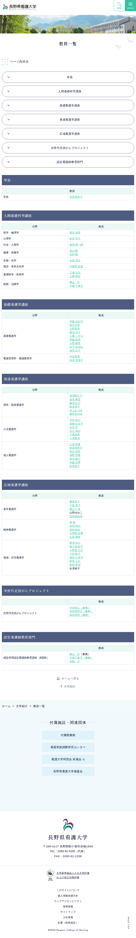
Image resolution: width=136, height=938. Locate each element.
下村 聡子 (75, 553)
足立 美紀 (75, 431)
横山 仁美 (75, 509)
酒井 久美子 (76, 557)
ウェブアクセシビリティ (68, 901)
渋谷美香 (74, 356)
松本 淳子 (75, 238)
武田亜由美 (75, 516)
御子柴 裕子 (76, 546)
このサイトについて (68, 890)
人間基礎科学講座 (70, 91)
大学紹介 (70, 686)
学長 (70, 77)
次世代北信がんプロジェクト (70, 147)
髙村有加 (74, 529)
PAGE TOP (128, 923)
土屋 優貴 (75, 536)
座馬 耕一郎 (76, 244)
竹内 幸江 (75, 420)
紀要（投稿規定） (68, 922)
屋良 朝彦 (75, 232)
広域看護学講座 (70, 133)
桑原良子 (74, 501)
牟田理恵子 (75, 447)
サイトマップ (68, 912)
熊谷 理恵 (75, 451)
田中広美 (74, 325)
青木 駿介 (75, 458)
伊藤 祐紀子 (76, 321)
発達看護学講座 (70, 119)
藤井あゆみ (75, 413)
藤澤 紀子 (75, 403)
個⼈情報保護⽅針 (68, 895)
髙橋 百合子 (76, 423)
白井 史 (73, 427)
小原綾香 (74, 434)
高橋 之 (74, 661)
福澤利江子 (75, 395)
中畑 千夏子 (76, 285)
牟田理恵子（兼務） (81, 611)
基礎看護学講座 (70, 105)
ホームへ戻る (70, 678)
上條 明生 (75, 276)
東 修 (72, 522)
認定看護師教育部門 (70, 161)
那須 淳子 (75, 332)
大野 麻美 (75, 343)
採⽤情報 (68, 906)
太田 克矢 (75, 260)
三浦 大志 (75, 272)
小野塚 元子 (76, 550)
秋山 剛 (73, 250)
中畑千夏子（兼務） (81, 657)
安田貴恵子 (75, 196)
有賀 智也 (75, 525)
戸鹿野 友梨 (76, 266)
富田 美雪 (75, 564)
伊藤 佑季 (75, 462)
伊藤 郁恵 (75, 339)
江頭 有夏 (75, 444)
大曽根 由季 (76, 533)
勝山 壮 (74, 282)
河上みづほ (75, 410)
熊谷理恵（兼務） (79, 614)
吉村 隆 (73, 254)
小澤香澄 (74, 438)
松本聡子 (74, 466)
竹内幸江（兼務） (79, 607)
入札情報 (68, 917)
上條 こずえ (76, 335)
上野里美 (74, 328)
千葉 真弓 (75, 505)
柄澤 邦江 (75, 542)
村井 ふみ (75, 561)
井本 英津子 (76, 360)
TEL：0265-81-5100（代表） (68, 851)
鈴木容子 (74, 406)
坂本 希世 (75, 399)
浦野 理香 (75, 455)
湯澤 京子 (75, 350)
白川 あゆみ (76, 346)
